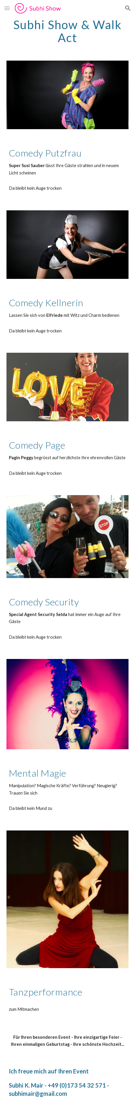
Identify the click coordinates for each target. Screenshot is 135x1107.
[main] (67, 31)
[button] (7, 8)
